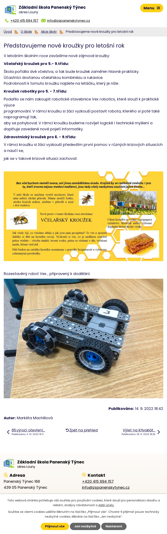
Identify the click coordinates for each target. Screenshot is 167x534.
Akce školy (49, 31)
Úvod (8, 31)
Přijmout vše (55, 526)
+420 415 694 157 (24, 20)
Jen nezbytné (85, 526)
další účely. (106, 505)
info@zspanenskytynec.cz (68, 20)
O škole (26, 31)
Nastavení (114, 526)
